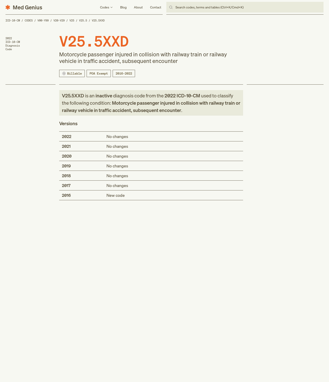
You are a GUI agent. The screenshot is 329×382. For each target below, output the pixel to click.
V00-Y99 (43, 20)
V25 (71, 20)
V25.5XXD (98, 20)
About (138, 7)
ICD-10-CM (12, 20)
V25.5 (83, 20)
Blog (123, 7)
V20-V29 (59, 20)
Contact (155, 7)
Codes (29, 20)
